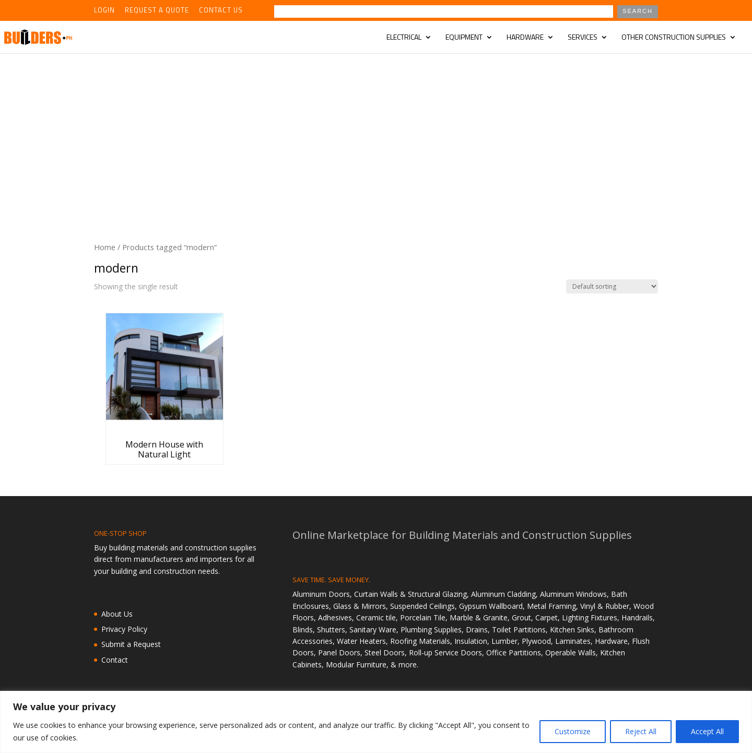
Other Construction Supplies (673, 37)
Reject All (640, 731)
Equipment (464, 37)
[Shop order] (612, 286)
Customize (573, 731)
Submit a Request (131, 644)
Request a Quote (157, 11)
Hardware (525, 37)
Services (582, 37)
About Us (117, 614)
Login (104, 11)
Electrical (403, 37)
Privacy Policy (124, 629)
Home (104, 247)
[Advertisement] (376, 131)
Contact (114, 660)
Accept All (707, 731)
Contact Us (221, 11)
